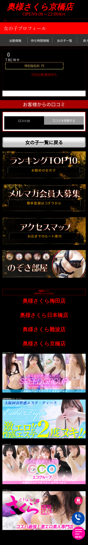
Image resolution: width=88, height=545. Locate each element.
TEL (78, 519)
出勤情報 (15, 40)
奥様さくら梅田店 (44, 301)
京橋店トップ (6, 21)
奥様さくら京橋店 (44, 6)
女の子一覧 (15, 21)
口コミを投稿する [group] (64, 120)
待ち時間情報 (40, 40)
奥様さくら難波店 (44, 329)
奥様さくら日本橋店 (44, 315)
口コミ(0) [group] (24, 121)
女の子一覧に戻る (44, 142)
